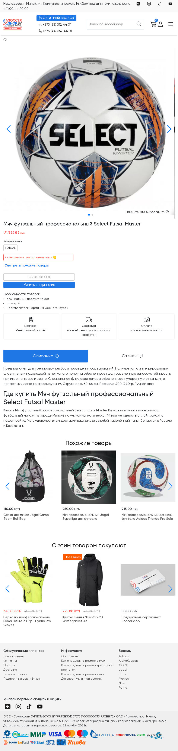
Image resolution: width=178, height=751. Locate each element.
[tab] (45, 356)
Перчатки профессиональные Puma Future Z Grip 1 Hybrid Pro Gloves (27, 621)
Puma (123, 687)
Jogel (123, 669)
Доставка (10, 669)
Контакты (10, 660)
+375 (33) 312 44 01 (55, 24)
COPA (123, 665)
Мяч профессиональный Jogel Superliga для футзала (86, 517)
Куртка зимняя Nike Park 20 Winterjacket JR (83, 619)
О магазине (69, 656)
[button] (7, 129)
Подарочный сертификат (21, 678)
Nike (122, 683)
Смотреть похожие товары (26, 265)
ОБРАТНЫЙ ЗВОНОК (56, 18)
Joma (123, 674)
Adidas (124, 656)
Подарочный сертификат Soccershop (141, 619)
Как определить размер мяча (82, 674)
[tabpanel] (88, 397)
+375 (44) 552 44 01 (55, 31)
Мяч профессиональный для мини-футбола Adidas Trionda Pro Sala (148, 517)
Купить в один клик (39, 285)
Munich (124, 678)
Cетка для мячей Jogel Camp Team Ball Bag (26, 517)
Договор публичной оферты (81, 678)
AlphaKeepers (129, 660)
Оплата (9, 665)
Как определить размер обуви (83, 660)
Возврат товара (15, 674)
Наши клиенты (13, 656)
